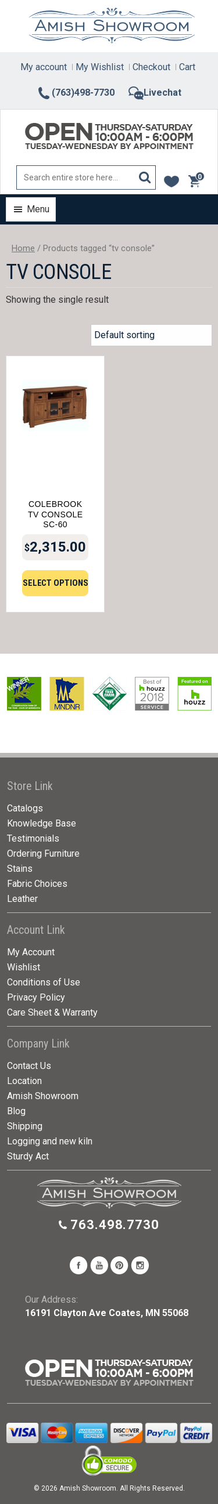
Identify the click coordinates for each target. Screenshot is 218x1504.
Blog (16, 1111)
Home (23, 248)
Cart (187, 67)
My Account (31, 952)
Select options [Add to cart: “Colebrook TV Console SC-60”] (55, 583)
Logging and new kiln (49, 1141)
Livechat (154, 92)
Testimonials (33, 838)
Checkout (151, 67)
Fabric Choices (37, 883)
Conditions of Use (43, 982)
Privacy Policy (36, 997)
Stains (20, 868)
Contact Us (29, 1065)
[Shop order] (151, 335)
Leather (22, 898)
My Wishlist (100, 67)
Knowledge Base (41, 823)
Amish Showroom (42, 1095)
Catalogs (25, 808)
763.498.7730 (114, 1224)
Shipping (24, 1126)
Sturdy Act (28, 1156)
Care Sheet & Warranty (52, 1012)
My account (43, 67)
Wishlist (23, 967)
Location (24, 1080)
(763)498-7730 (76, 92)
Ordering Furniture (43, 853)
